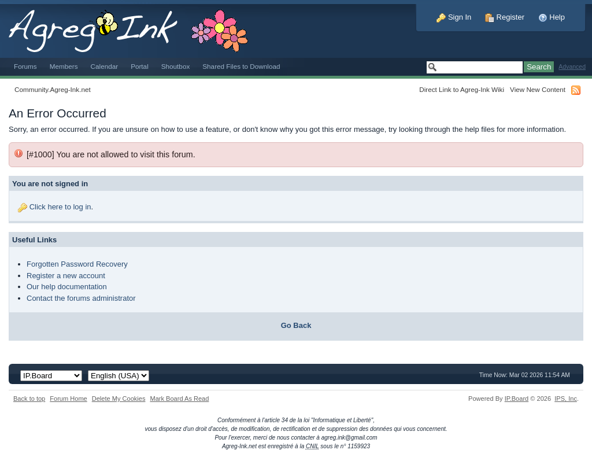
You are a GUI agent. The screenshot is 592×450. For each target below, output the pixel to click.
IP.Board (517, 398)
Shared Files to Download (241, 66)
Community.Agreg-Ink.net (52, 89)
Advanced (572, 67)
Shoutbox (175, 66)
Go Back (296, 325)
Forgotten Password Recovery (77, 264)
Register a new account (66, 275)
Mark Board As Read (179, 398)
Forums (25, 66)
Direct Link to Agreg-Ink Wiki (461, 89)
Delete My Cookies (119, 398)
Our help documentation (67, 286)
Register (504, 17)
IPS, (565, 398)
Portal (140, 66)
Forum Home (68, 398)
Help (551, 17)
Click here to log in (60, 206)
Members (64, 66)
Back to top (29, 398)
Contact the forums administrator (81, 298)
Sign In (453, 17)
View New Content (537, 89)
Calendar (105, 66)
